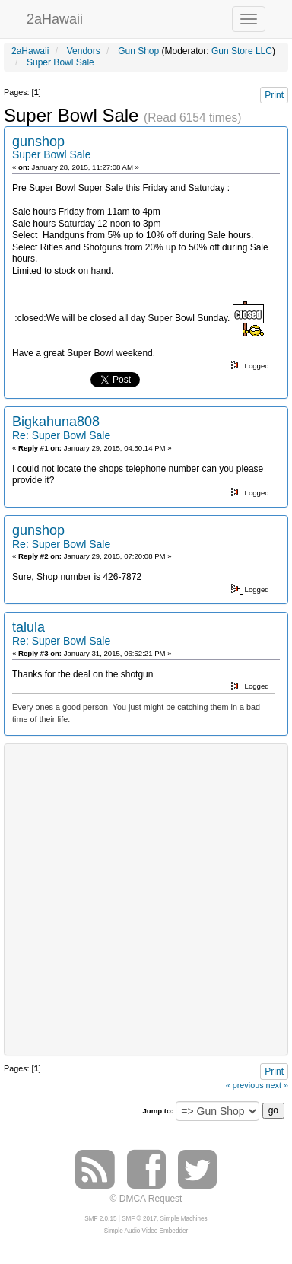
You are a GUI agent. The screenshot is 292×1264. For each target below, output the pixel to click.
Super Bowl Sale (51, 154)
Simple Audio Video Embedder (146, 1230)
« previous (245, 1085)
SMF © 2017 (139, 1218)
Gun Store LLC (241, 51)
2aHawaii (55, 17)
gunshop (38, 141)
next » (277, 1085)
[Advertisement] (146, 898)
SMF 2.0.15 (100, 1218)
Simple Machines (184, 1218)
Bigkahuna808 (56, 421)
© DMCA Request (146, 1198)
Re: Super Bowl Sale (61, 435)
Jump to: (157, 1110)
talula (28, 627)
